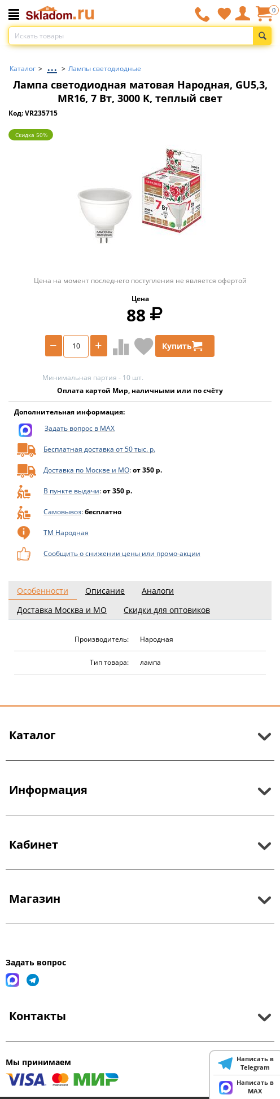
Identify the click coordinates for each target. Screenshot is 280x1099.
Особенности (42, 590)
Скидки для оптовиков (167, 609)
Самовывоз (62, 512)
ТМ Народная (66, 532)
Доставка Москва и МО (62, 609)
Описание (105, 590)
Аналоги (158, 590)
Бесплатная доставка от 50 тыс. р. (99, 449)
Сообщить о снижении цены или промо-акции (121, 553)
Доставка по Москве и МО (86, 470)
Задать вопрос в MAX (80, 428)
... (52, 65)
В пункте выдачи (71, 491)
